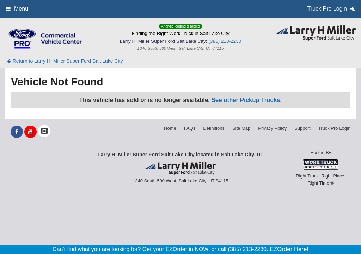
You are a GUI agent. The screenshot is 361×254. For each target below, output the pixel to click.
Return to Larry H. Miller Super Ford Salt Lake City (65, 61)
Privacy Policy (272, 128)
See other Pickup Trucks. (247, 100)
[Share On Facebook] (17, 132)
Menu (17, 9)
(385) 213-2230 (224, 41)
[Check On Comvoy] (44, 132)
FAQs (190, 128)
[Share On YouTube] (30, 132)
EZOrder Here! (289, 249)
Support (302, 128)
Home (170, 128)
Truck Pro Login (334, 128)
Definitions (214, 128)
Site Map (241, 128)
